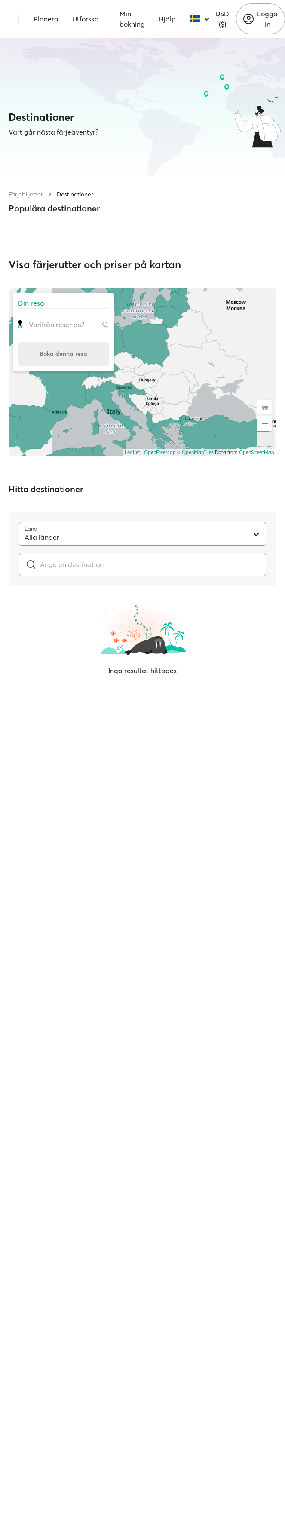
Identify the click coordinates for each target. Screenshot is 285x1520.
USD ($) (222, 18)
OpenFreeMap (160, 452)
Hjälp (167, 19)
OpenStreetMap (256, 452)
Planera (46, 19)
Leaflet (132, 452)
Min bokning (132, 18)
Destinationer (75, 194)
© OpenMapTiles (195, 452)
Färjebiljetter (26, 194)
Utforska (85, 19)
